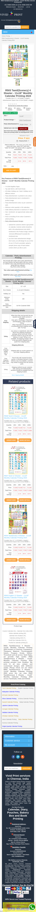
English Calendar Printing (25, 688)
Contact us (34, 141)
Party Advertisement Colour (13, 124)
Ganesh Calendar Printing (10, 702)
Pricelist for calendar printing (17, 642)
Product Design (9, 119)
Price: (21, 138)
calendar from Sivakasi (16, 635)
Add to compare (19, 108)
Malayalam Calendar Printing (10, 691)
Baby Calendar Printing (25, 719)
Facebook (13, 757)
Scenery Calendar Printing (10, 723)
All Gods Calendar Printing (10, 695)
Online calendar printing (16, 633)
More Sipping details (18, 375)
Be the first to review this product (18, 105)
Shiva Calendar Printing (9, 698)
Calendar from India (23, 631)
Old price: (22, 135)
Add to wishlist (10, 108)
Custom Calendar (8, 631)
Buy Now (18, 276)
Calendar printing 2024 (16, 638)
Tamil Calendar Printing (9, 688)
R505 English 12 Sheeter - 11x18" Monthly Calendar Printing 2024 (16, 596)
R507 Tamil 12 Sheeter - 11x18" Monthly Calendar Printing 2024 (15, 477)
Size (5, 115)
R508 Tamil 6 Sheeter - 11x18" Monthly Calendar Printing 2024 (15, 417)
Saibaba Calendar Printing (10, 712)
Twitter (18, 757)
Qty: (5, 166)
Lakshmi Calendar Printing (10, 705)
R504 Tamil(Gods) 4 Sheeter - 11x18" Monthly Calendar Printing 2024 (17, 537)
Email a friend (28, 108)
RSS (22, 757)
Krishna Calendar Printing (26, 698)
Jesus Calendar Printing (9, 719)
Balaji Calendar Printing (27, 702)
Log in (28, 7)
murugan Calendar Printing (10, 709)
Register (21, 7)
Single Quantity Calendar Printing (12, 726)
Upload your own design (12, 128)
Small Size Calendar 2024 (16, 640)
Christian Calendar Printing (10, 716)
